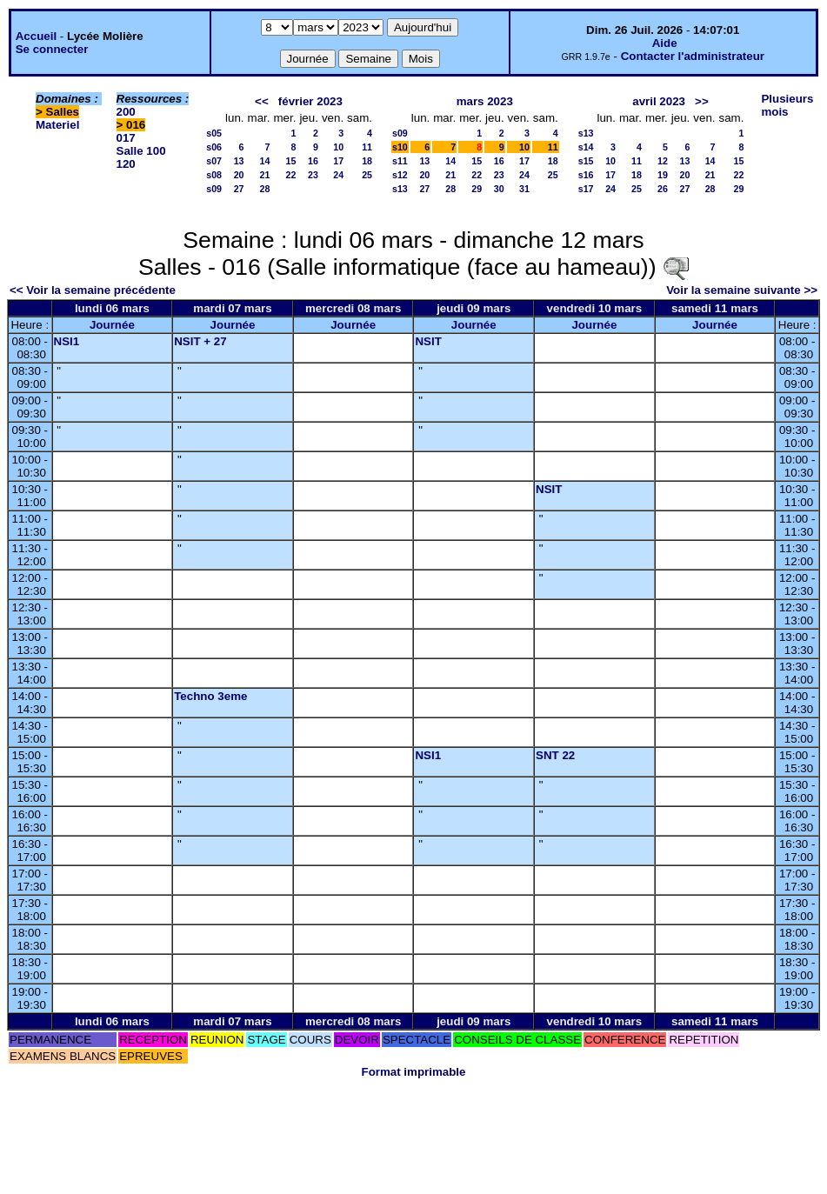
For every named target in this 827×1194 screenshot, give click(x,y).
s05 (214, 133)
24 (338, 175)
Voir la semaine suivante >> (741, 290)
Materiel (57, 124)
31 (524, 188)
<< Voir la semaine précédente (93, 290)
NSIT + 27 (200, 341)
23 (313, 175)
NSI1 (67, 341)
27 (239, 188)
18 (367, 161)
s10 (400, 147)
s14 (586, 147)
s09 (214, 188)
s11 (400, 161)
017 (126, 137)
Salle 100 (141, 150)
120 (126, 163)
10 (338, 147)
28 (265, 188)
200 (126, 111)
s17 (586, 188)
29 (476, 188)
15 (291, 161)
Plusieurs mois (787, 105)
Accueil (36, 36)
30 (499, 188)
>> (702, 101)
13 (239, 161)
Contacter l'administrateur (692, 56)
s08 (214, 175)
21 (265, 175)
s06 (214, 147)
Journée (112, 324)
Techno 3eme (210, 696)
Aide (664, 43)
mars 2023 (485, 101)
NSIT (428, 341)
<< (262, 101)
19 (662, 175)
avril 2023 (658, 101)
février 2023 (310, 101)
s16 (586, 175)
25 (367, 175)
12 (662, 161)
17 (338, 161)
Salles (63, 111)
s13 (400, 188)
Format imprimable (414, 1071)
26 (662, 188)
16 (313, 161)
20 (239, 175)
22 (291, 175)
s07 (214, 161)
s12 (400, 175)
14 (265, 161)
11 (367, 147)
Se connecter (52, 49)
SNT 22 (555, 755)
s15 (586, 161)
